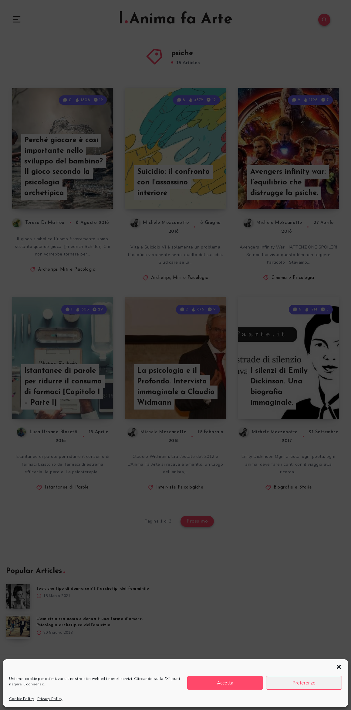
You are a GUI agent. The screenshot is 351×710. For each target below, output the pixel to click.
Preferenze (304, 683)
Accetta (225, 683)
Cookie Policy (21, 698)
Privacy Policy (49, 698)
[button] (339, 667)
